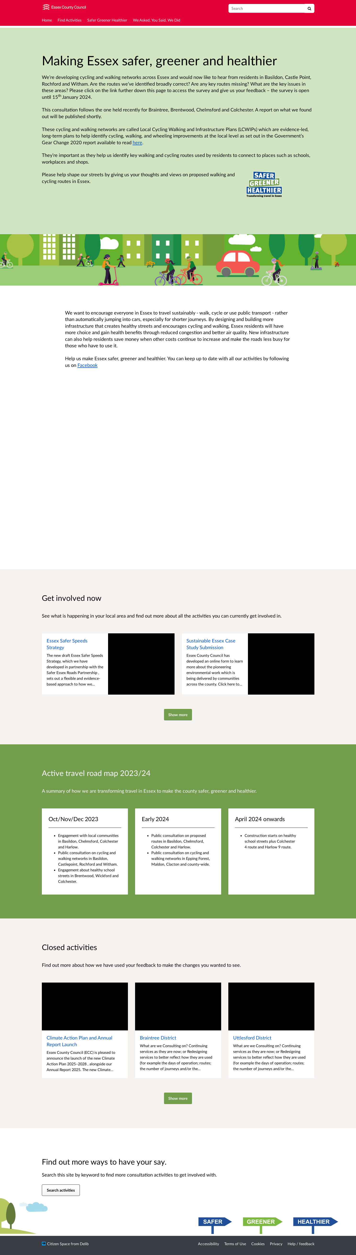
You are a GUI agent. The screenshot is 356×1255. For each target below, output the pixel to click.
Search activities (61, 1190)
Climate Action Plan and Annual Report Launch (79, 1041)
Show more (178, 714)
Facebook (87, 365)
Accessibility (208, 1243)
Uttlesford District (252, 1037)
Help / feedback (301, 1243)
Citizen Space (58, 1243)
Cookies (258, 1243)
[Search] (309, 8)
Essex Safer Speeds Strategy (67, 644)
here (137, 142)
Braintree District (158, 1037)
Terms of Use (235, 1243)
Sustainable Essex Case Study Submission (211, 644)
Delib (84, 1243)
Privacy (276, 1243)
